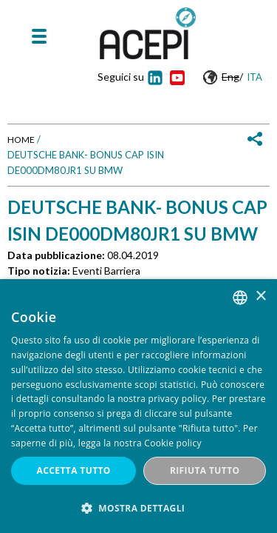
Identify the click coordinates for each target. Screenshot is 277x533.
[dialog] (138, 406)
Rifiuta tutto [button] (205, 470)
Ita (254, 77)
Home (21, 139)
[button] (138, 508)
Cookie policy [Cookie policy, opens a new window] (172, 443)
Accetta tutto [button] (74, 470)
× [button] (260, 296)
